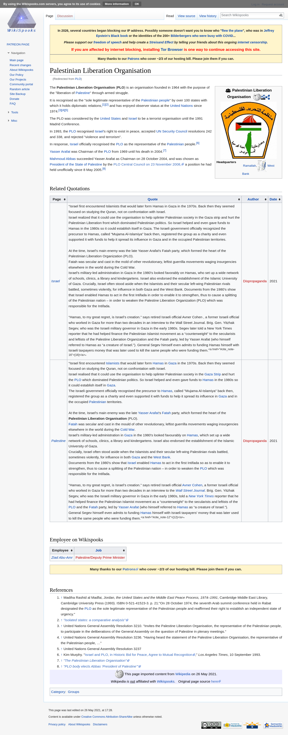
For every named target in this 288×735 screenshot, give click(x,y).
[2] (106, 104)
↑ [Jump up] (62, 597)
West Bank (161, 457)
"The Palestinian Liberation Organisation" (94, 660)
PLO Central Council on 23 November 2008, (147, 164)
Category (58, 692)
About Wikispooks (21, 70)
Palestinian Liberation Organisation (98, 418)
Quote (153, 199)
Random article (20, 89)
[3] (60, 110)
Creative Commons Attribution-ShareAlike (106, 716)
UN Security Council (171, 131)
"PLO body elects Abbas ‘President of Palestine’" (100, 666)
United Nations (181, 106)
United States (110, 118)
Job (98, 550)
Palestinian (175, 144)
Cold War (127, 429)
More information (117, 4)
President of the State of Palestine (76, 164)
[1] (103, 104)
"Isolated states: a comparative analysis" (94, 620)
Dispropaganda (255, 281)
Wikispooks (165, 681)
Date (273, 199)
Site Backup (17, 94)
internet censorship (252, 42)
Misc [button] (14, 120)
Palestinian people (155, 100)
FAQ (13, 103)
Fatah (166, 413)
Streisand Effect (161, 42)
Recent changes (20, 65)
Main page (17, 60)
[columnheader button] (154, 199)
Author (253, 199)
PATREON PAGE (18, 44)
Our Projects (18, 79)
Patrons (133, 59)
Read (170, 16)
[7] (164, 150)
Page (49, 16)
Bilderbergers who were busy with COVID (202, 36)
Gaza (172, 363)
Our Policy (16, 74)
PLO (78, 79)
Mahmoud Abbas (63, 159)
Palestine (83, 93)
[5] (66, 110)
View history (207, 16)
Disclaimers (100, 724)
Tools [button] (14, 112)
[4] (63, 110)
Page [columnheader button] (57, 199)
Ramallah (249, 165)
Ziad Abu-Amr (61, 557)
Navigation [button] (18, 53)
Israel (132, 118)
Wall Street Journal (190, 490)
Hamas (158, 363)
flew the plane (232, 30)
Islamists (112, 363)
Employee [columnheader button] (60, 550)
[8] (104, 168)
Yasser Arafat (60, 151)
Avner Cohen (192, 485)
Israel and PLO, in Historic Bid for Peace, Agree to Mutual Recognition (138, 655)
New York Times (201, 496)
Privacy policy (57, 724)
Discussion (65, 16)
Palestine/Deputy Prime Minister (100, 557)
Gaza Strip (213, 374)
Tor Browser (172, 49)
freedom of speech (108, 42)
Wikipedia (182, 674)
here (214, 681)
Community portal (21, 84)
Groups (73, 692)
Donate (14, 99)
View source (186, 16)
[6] (197, 143)
